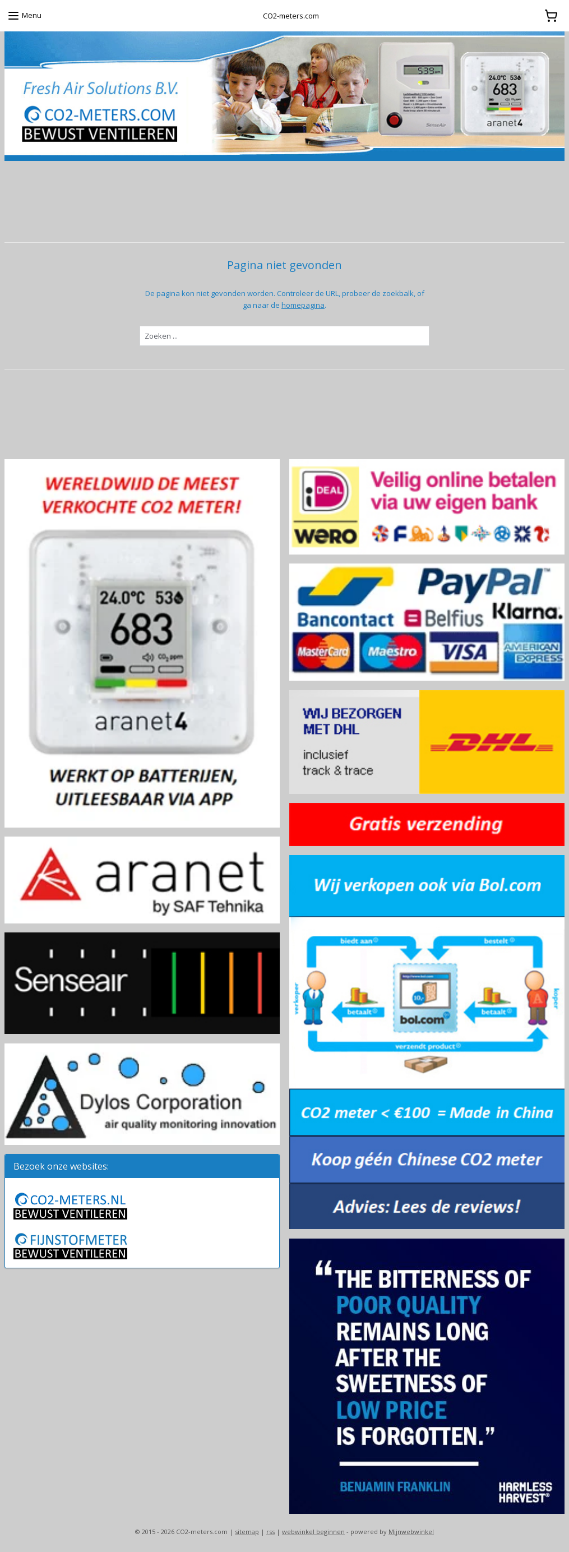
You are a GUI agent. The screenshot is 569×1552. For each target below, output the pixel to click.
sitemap (247, 1531)
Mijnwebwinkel (411, 1531)
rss (270, 1531)
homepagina (303, 304)
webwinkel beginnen (313, 1531)
